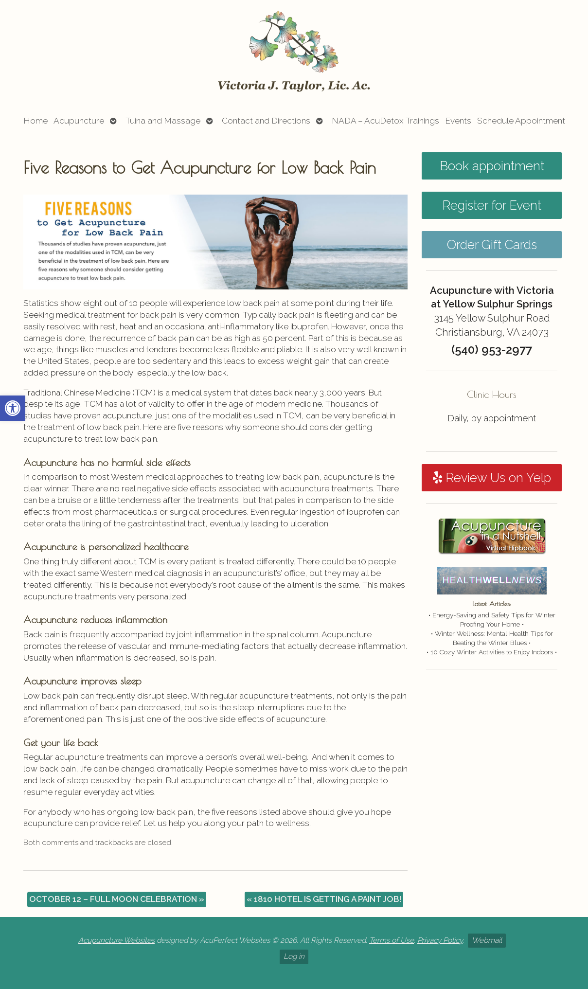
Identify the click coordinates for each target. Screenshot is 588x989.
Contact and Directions (266, 121)
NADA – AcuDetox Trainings (385, 121)
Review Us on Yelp (492, 477)
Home (35, 121)
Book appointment (492, 166)
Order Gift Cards (492, 244)
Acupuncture (78, 121)
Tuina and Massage (162, 121)
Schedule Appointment (521, 121)
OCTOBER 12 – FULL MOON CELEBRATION (116, 899)
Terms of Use (391, 940)
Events (458, 121)
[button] (12, 408)
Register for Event (491, 205)
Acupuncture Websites (116, 940)
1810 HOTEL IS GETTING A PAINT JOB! (324, 899)
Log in (294, 956)
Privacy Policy (440, 940)
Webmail (487, 940)
